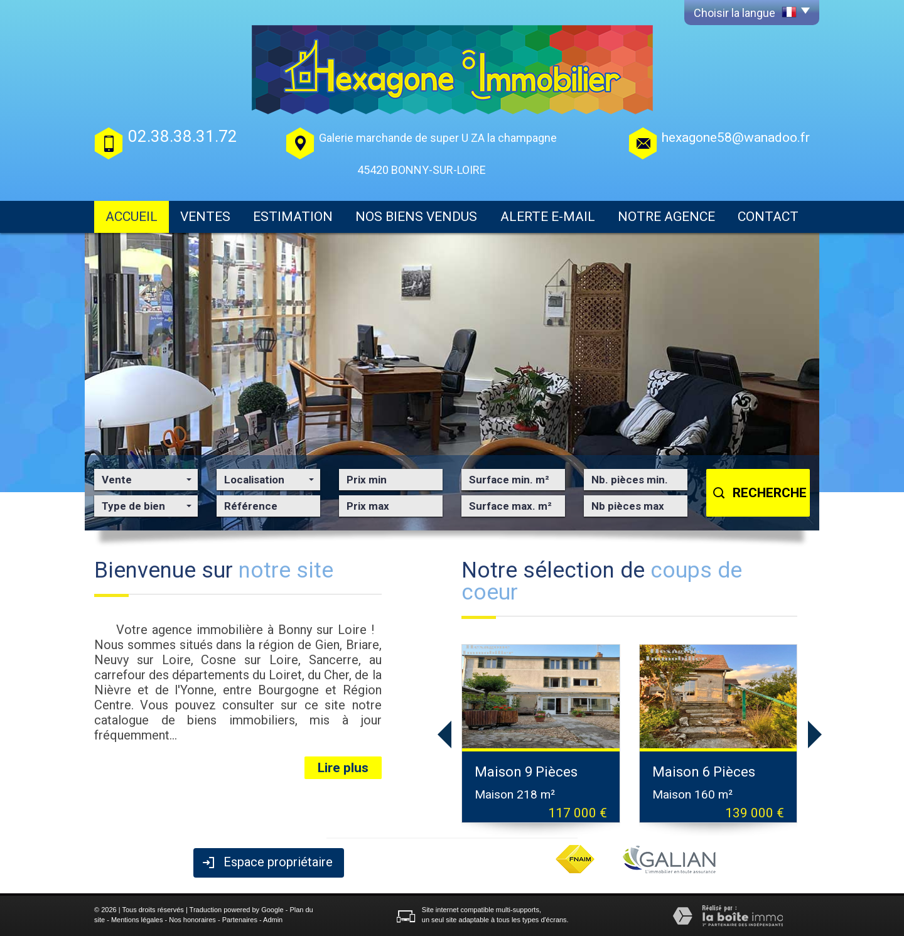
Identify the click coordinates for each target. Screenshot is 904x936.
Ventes (205, 216)
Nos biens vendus (416, 216)
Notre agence (666, 216)
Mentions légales (137, 919)
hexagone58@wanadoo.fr (736, 137)
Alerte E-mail (547, 216)
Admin (272, 919)
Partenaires (239, 919)
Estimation (293, 216)
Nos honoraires (192, 919)
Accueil (131, 216)
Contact (768, 216)
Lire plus (343, 767)
